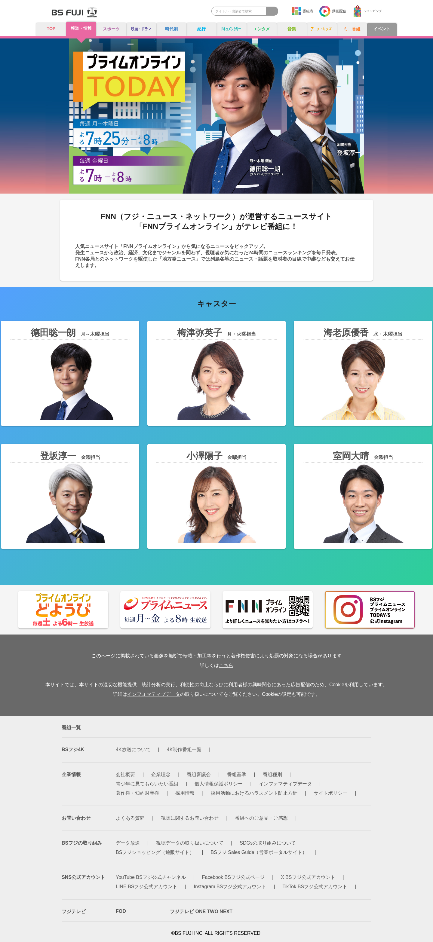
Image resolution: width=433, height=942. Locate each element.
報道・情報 (81, 28)
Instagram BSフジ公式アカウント (230, 886)
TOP (51, 28)
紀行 (201, 29)
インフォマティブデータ (153, 694)
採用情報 (185, 793)
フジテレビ (74, 911)
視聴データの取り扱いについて (189, 843)
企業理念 (160, 774)
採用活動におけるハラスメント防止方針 (254, 793)
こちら (226, 665)
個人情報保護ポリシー (219, 783)
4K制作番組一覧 (184, 749)
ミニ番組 (351, 29)
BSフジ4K (73, 749)
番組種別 (272, 774)
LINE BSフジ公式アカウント (146, 886)
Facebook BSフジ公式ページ (233, 877)
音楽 (291, 29)
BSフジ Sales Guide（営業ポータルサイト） (259, 852)
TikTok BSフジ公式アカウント (315, 886)
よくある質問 (130, 818)
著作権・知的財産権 (137, 793)
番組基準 (236, 774)
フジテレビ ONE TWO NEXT (201, 911)
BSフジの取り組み (82, 843)
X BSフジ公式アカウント (308, 877)
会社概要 (125, 774)
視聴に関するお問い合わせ (190, 818)
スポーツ (111, 29)
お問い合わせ (76, 818)
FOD (121, 911)
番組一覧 (71, 727)
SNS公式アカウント (83, 877)
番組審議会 (199, 774)
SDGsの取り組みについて (268, 843)
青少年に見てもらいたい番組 (147, 783)
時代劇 (171, 29)
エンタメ (261, 29)
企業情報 (71, 774)
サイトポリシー (330, 793)
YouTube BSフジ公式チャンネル (151, 877)
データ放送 (128, 843)
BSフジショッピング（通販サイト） (155, 852)
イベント (382, 29)
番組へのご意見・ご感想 (261, 818)
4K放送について (133, 749)
